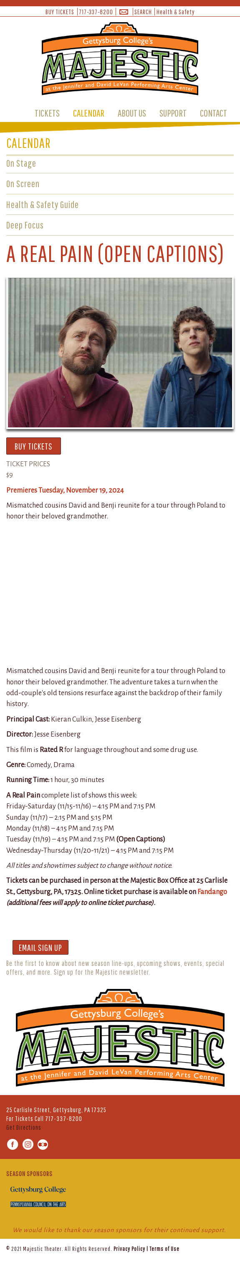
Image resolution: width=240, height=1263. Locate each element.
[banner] (120, 60)
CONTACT (213, 113)
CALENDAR (88, 113)
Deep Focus (25, 225)
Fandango (212, 892)
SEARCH (143, 11)
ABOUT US (132, 113)
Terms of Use (164, 1248)
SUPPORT (173, 113)
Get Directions (23, 1127)
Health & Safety (176, 11)
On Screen (23, 183)
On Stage (21, 163)
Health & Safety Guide (42, 204)
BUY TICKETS (59, 11)
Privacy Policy (129, 1248)
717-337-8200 (96, 11)
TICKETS (47, 113)
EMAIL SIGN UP (40, 947)
